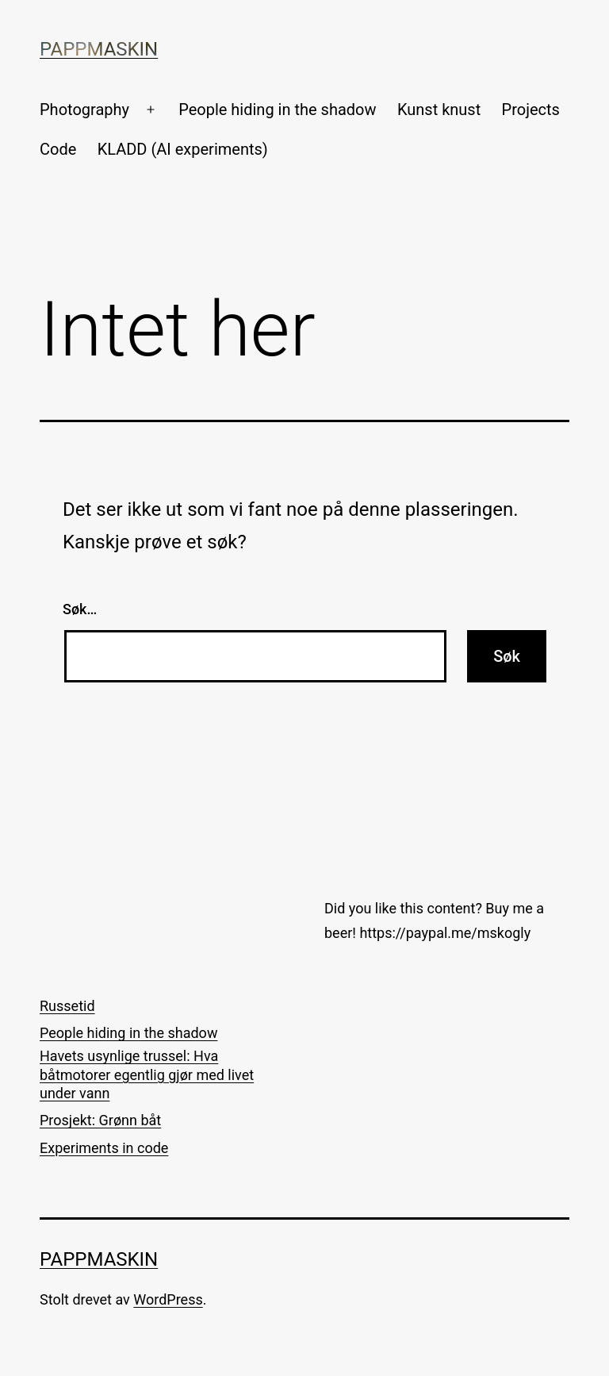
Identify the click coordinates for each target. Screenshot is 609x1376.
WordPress (167, 1299)
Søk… (80, 609)
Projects (531, 109)
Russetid (67, 1005)
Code (58, 149)
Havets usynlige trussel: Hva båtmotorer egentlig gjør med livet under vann (147, 1074)
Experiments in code (104, 1148)
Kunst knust (439, 109)
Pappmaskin (99, 49)
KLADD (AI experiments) (183, 149)
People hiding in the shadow (277, 109)
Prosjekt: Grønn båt (100, 1120)
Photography (84, 109)
